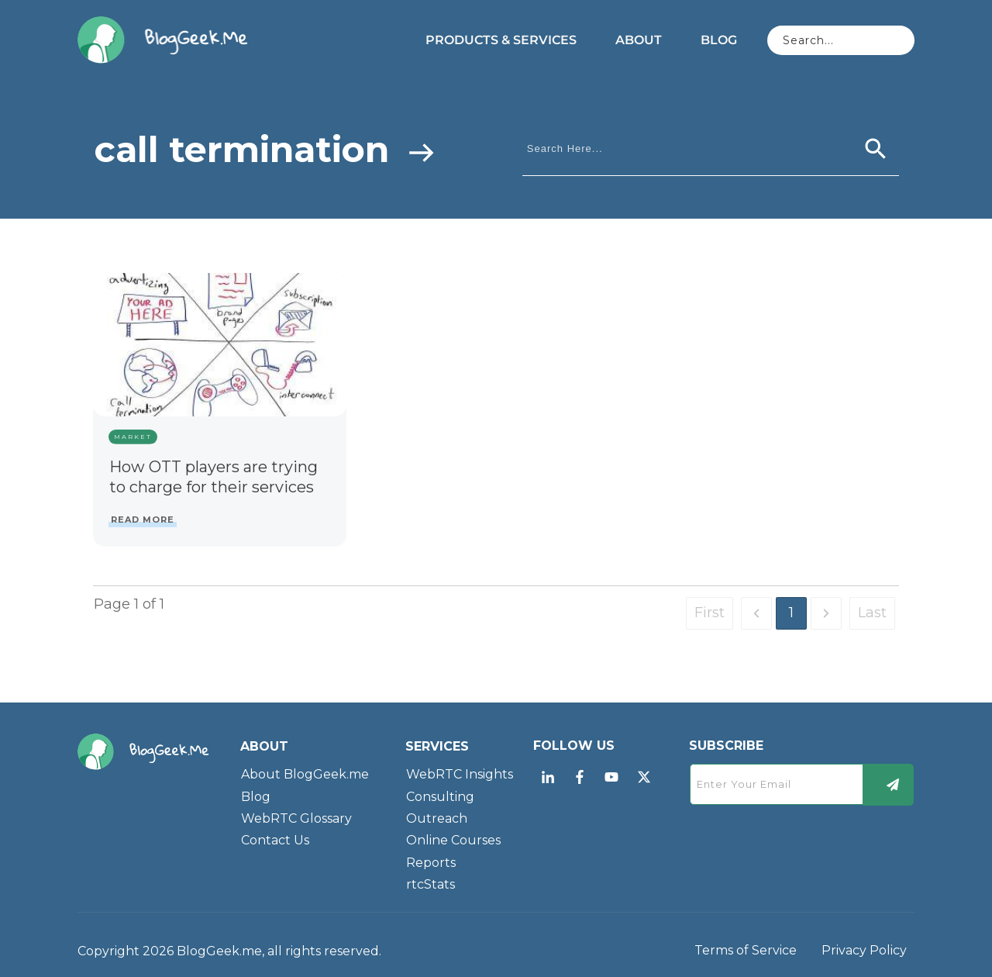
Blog (255, 796)
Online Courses (453, 840)
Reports (431, 862)
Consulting (440, 796)
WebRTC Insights (459, 774)
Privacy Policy (864, 950)
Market (133, 436)
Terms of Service (745, 950)
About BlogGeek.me (305, 774)
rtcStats (430, 884)
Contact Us (275, 840)
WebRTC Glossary (296, 818)
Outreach (436, 818)
